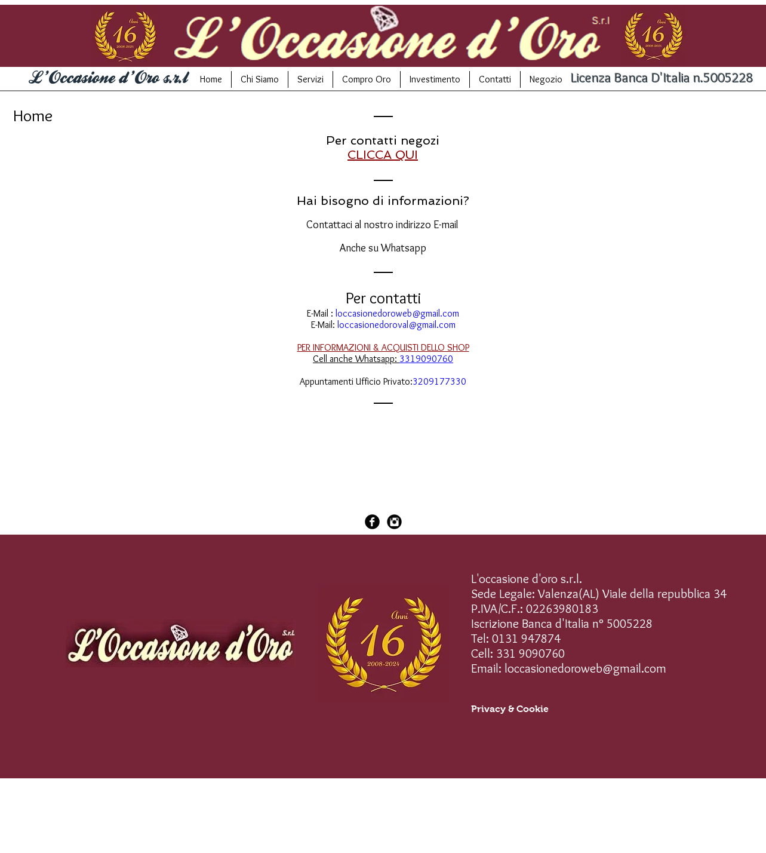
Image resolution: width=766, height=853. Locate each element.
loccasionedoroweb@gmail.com (397, 313)
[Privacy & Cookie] (510, 709)
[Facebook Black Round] (372, 521)
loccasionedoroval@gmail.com (396, 324)
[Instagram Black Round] (394, 521)
